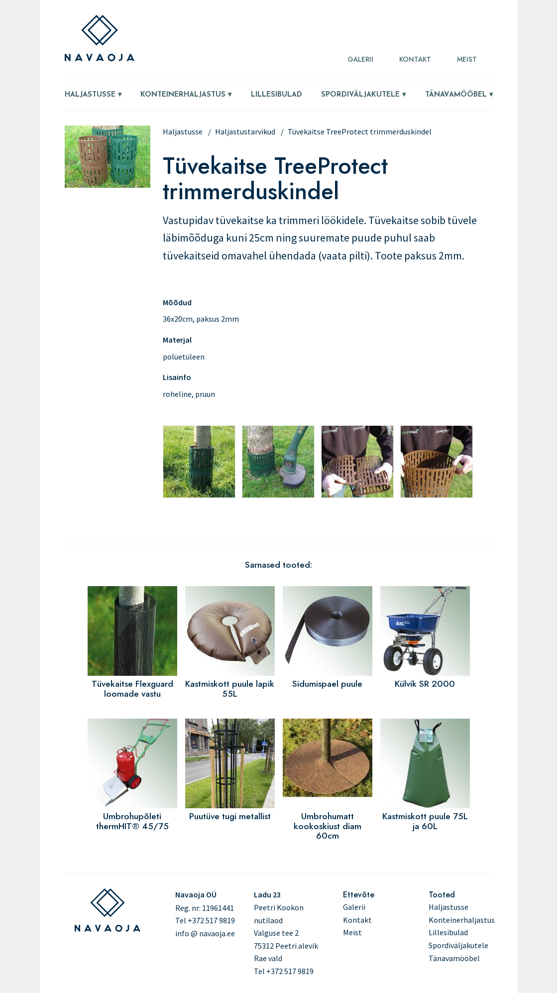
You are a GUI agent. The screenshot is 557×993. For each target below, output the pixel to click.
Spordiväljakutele (360, 95)
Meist (467, 59)
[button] (107, 185)
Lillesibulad (276, 95)
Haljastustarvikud (245, 131)
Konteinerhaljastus (182, 95)
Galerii (360, 59)
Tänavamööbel (456, 95)
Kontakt (415, 59)
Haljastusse (90, 95)
